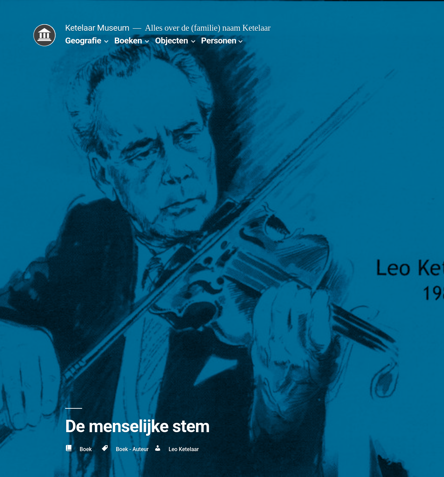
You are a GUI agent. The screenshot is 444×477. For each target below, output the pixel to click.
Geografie (83, 41)
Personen (218, 41)
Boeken (128, 41)
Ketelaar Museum (97, 28)
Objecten (171, 41)
